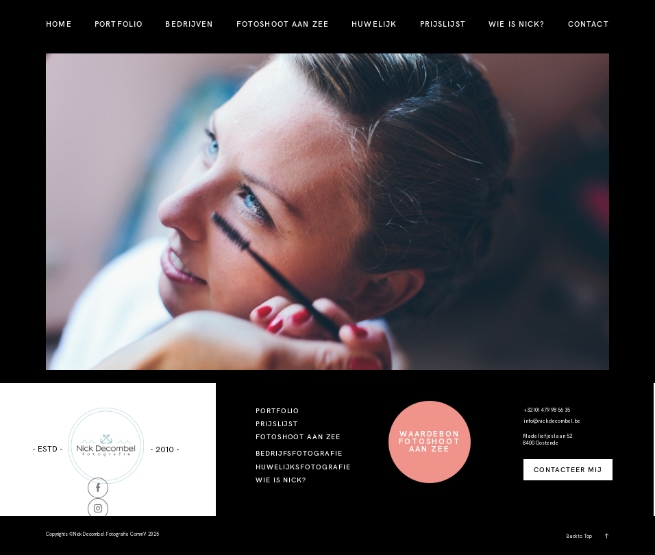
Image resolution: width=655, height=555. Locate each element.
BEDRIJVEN (189, 24)
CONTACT (588, 24)
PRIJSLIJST (443, 24)
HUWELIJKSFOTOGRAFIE (303, 467)
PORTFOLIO (119, 24)
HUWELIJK (374, 24)
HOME (58, 24)
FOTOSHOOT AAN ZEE (282, 24)
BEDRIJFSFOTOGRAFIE (299, 453)
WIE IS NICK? (517, 24)
